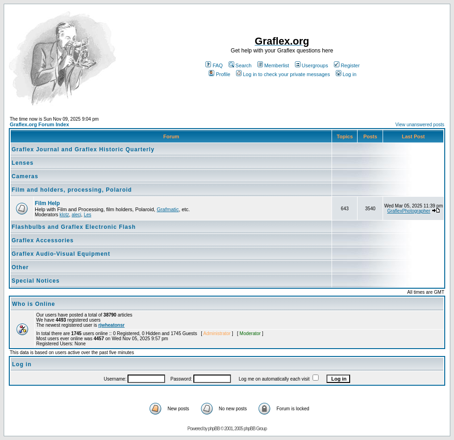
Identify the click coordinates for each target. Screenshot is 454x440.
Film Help (47, 203)
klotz (64, 214)
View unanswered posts (420, 124)
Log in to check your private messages (283, 74)
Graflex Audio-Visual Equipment (61, 254)
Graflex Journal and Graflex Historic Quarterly (83, 149)
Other (20, 267)
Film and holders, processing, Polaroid (72, 190)
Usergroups (311, 65)
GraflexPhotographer (408, 211)
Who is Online (33, 304)
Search (240, 65)
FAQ (214, 65)
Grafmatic (168, 209)
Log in (346, 74)
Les (87, 214)
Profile (219, 74)
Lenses (22, 163)
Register (347, 65)
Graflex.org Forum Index (39, 124)
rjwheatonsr (111, 325)
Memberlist (273, 65)
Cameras (25, 176)
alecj (76, 214)
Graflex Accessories (43, 240)
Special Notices (36, 281)
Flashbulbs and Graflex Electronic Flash (74, 227)
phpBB (214, 428)
